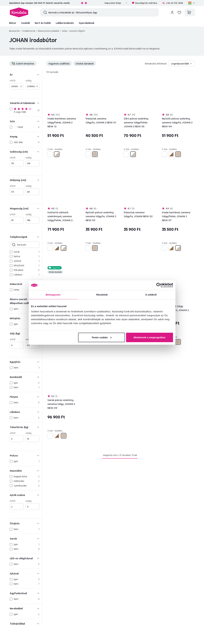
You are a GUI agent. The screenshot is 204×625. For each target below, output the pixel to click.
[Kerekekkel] (25, 608)
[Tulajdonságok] (25, 236)
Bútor (12, 22)
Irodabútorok (29, 31)
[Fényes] (25, 396)
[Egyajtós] (25, 361)
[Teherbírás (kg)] (25, 426)
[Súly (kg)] (25, 333)
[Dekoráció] (25, 283)
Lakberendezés (65, 22)
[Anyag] (25, 136)
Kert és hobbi (43, 22)
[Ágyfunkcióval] (25, 593)
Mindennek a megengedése (149, 337)
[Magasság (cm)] (25, 208)
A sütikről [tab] (151, 294)
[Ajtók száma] (25, 494)
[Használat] (25, 470)
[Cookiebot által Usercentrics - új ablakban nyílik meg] (158, 285)
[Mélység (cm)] (25, 179)
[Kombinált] (25, 376)
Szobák (25, 22)
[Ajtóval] (25, 573)
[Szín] (25, 121)
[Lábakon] (25, 411)
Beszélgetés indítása (144, 3)
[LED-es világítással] (25, 558)
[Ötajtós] (25, 523)
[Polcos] (25, 455)
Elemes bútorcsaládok (48, 31)
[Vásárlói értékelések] (25, 102)
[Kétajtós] (25, 318)
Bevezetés (14, 31)
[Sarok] (25, 538)
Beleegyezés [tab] (53, 294)
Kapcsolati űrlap (113, 3)
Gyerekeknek (86, 22)
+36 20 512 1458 (172, 3)
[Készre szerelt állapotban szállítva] (25, 301)
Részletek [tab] (102, 294)
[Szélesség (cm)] (25, 151)
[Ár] (25, 74)
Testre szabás (102, 337)
